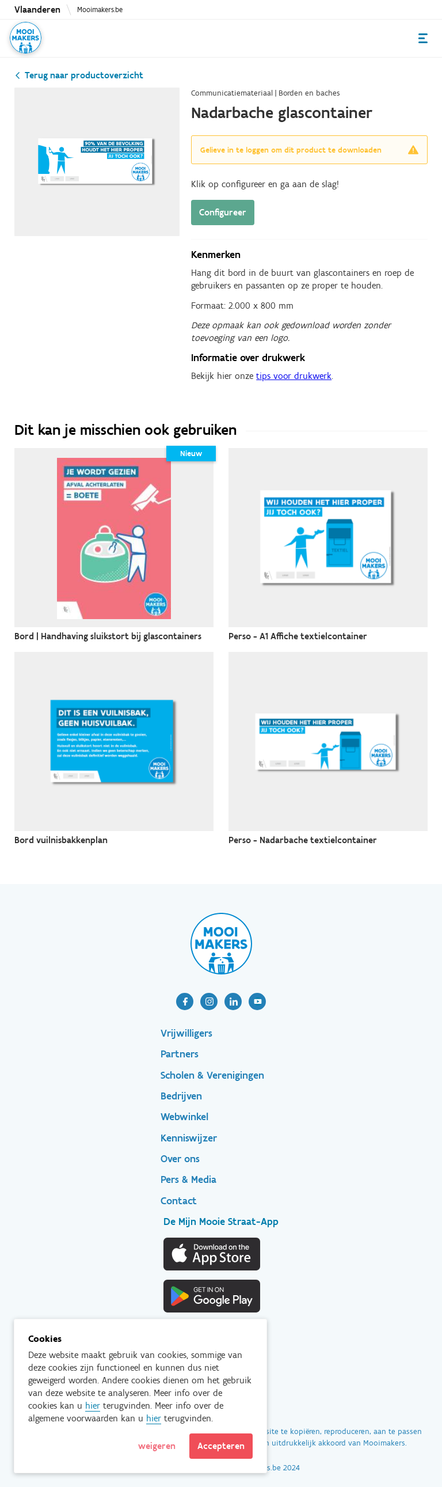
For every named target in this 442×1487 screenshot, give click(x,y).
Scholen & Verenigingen (212, 1075)
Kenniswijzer (189, 1138)
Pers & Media (188, 1179)
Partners (180, 1054)
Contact (179, 1200)
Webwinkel (184, 1116)
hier (92, 1405)
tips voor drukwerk (294, 375)
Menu (423, 38)
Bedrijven (181, 1096)
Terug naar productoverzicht (84, 75)
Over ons (180, 1158)
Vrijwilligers (186, 1033)
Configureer (222, 212)
